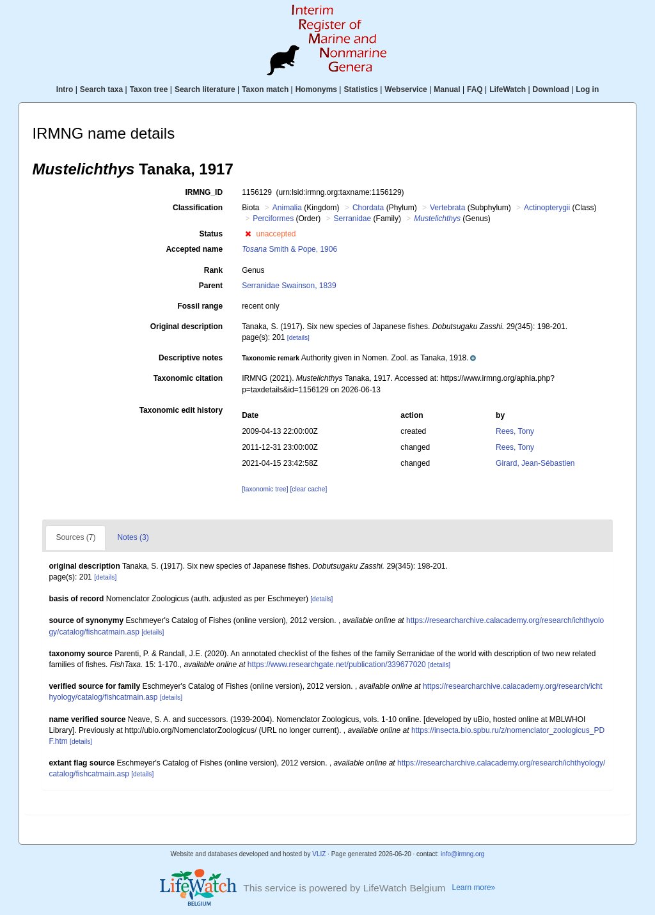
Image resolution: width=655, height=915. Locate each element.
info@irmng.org (463, 853)
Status (211, 233)
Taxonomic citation (188, 378)
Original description (186, 326)
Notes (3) (132, 537)
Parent (211, 285)
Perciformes (273, 218)
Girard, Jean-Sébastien (535, 463)
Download (551, 89)
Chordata (368, 207)
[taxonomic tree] (265, 489)
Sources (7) (75, 537)
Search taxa (101, 89)
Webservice (405, 89)
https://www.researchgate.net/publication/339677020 (337, 664)
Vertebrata (447, 207)
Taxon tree (149, 89)
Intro (65, 89)
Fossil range (200, 306)
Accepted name (194, 249)
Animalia (287, 207)
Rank (213, 270)
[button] (248, 234)
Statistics (360, 89)
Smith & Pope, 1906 (289, 249)
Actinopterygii (547, 207)
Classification (198, 207)
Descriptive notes (191, 357)
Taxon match (265, 89)
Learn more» (474, 887)
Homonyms (316, 89)
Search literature (205, 89)
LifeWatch (507, 89)
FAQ (475, 89)
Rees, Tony (515, 431)
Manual (447, 89)
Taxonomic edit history (181, 410)
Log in (587, 89)
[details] (298, 337)
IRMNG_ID (204, 192)
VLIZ (319, 853)
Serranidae (353, 218)
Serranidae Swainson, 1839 (289, 285)
